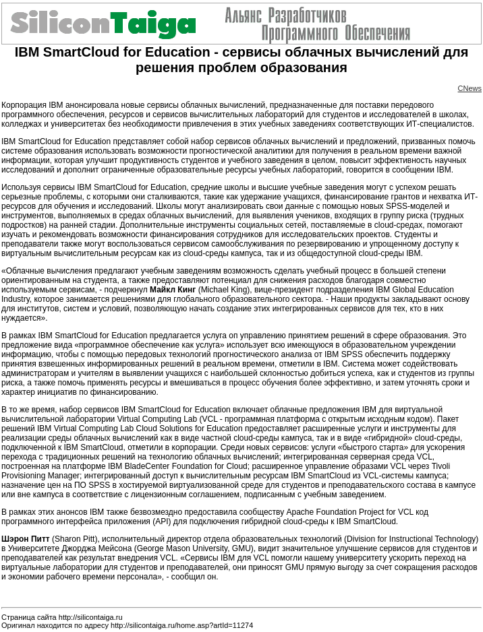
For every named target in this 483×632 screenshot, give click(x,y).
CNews (470, 88)
